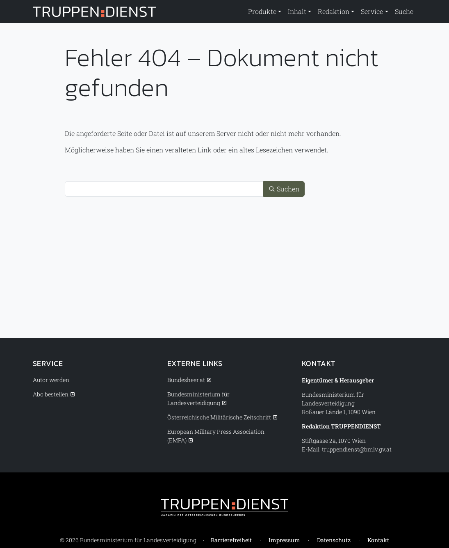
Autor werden (51, 380)
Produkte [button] (262, 11)
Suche (404, 11)
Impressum (284, 540)
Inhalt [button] (297, 11)
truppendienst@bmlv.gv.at (357, 449)
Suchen (284, 188)
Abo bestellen (50, 394)
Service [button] (372, 11)
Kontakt (378, 540)
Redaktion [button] (333, 11)
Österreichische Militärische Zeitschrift (219, 417)
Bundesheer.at (186, 380)
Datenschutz (334, 540)
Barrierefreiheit (231, 540)
